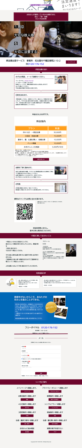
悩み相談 (27, 432)
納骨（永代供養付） (55, 400)
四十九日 (27, 408)
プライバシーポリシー (55, 392)
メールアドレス (24, 355)
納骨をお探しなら (41, 159)
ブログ (55, 432)
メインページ (27, 392)
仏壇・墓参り (27, 424)
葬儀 (27, 400)
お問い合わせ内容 (25, 365)
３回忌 (27, 416)
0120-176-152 (36, 64)
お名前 (23, 346)
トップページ (71, 62)
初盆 (55, 416)
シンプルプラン (55, 408)
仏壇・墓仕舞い (55, 424)
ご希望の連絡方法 (25, 361)
